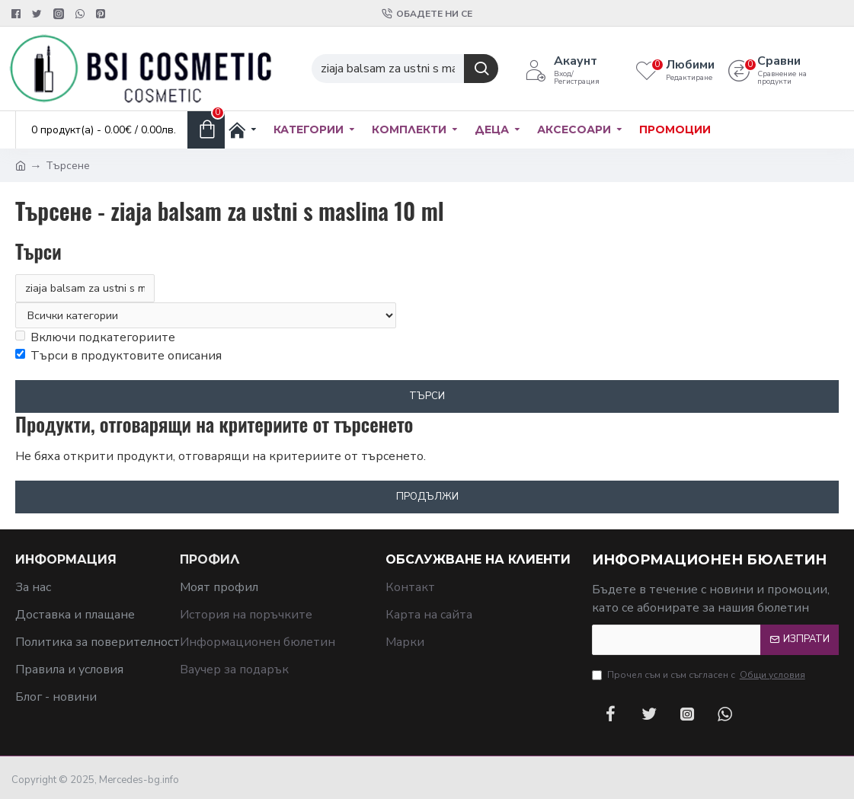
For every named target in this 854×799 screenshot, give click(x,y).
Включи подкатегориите (95, 338)
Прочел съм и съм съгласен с (700, 675)
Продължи (427, 497)
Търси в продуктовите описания (118, 356)
